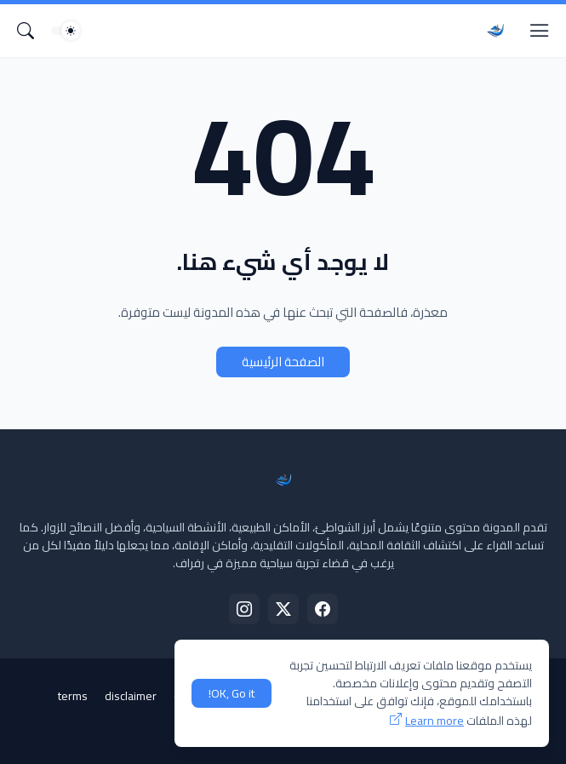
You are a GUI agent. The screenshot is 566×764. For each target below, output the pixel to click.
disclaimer (131, 696)
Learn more (434, 720)
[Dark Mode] (65, 30)
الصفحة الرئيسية (283, 361)
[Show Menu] (539, 30)
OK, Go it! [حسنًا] (231, 693)
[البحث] (25, 30)
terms (73, 696)
